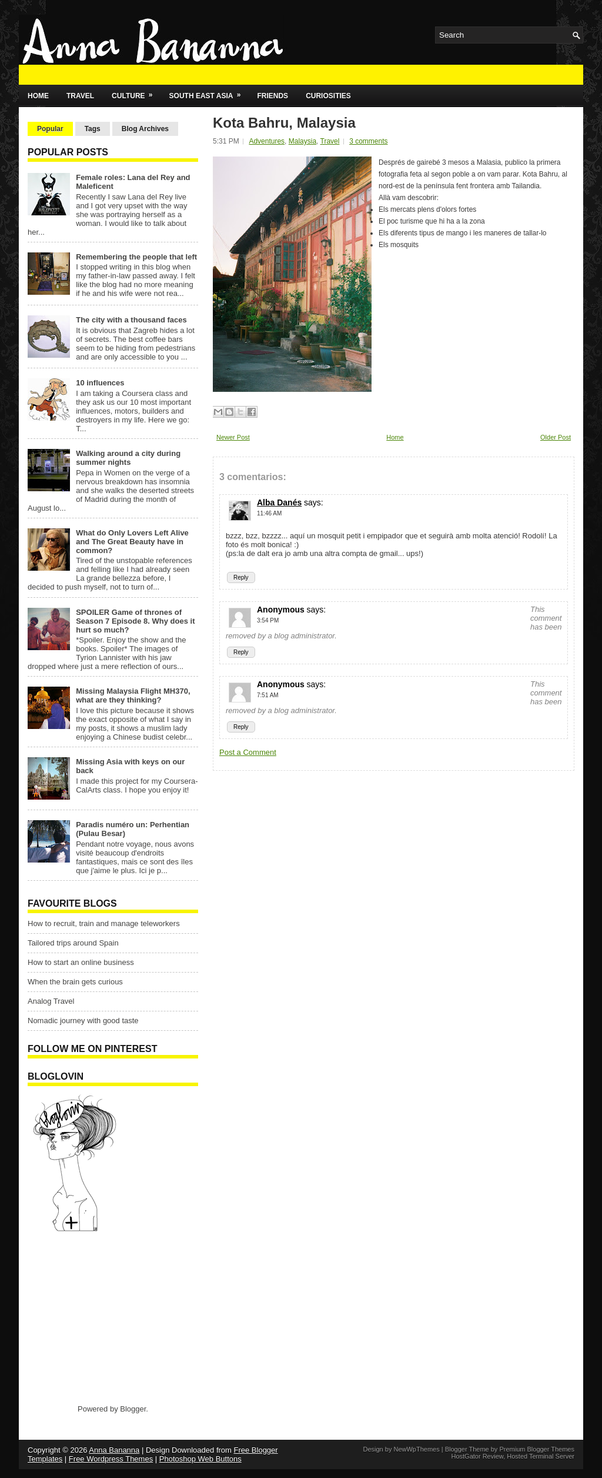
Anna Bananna (114, 1450)
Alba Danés (279, 502)
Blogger (133, 1408)
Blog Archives (145, 129)
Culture (136, 92)
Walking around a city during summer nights (128, 458)
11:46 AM (269, 513)
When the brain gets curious (75, 981)
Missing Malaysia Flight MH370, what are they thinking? (133, 695)
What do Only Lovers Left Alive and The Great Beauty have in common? (132, 541)
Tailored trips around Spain (73, 942)
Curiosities (328, 96)
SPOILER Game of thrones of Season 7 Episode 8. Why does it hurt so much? (135, 621)
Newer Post (233, 437)
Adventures (267, 141)
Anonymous (281, 609)
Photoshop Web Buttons (200, 1458)
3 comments (368, 141)
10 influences (100, 382)
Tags (93, 129)
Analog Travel (51, 1001)
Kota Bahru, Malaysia (284, 123)
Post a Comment (247, 752)
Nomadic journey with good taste (83, 1020)
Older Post (555, 437)
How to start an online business (81, 962)
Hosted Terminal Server (540, 1456)
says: (313, 502)
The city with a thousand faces (131, 319)
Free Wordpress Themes (111, 1458)
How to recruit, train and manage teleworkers (104, 923)
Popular (50, 129)
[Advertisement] (101, 1317)
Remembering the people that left (136, 256)
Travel (80, 96)
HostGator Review (477, 1456)
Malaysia (302, 141)
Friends (272, 96)
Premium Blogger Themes (536, 1449)
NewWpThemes (416, 1449)
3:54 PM (268, 620)
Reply (241, 577)
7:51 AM (268, 695)
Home (38, 96)
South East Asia (209, 92)
